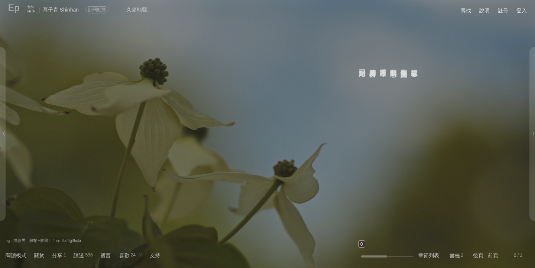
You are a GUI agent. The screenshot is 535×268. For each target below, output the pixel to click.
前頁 (493, 255)
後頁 (478, 255)
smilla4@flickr (68, 240)
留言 (105, 255)
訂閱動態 (97, 9)
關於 (39, 255)
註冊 (503, 10)
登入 (521, 10)
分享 (57, 255)
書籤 (455, 256)
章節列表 (428, 255)
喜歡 (124, 255)
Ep (14, 8)
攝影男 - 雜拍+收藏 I (31, 240)
